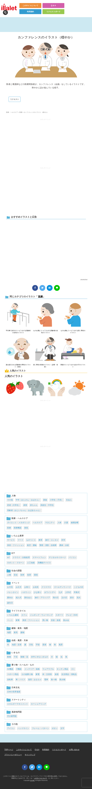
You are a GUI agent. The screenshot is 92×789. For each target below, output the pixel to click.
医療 (20, 112)
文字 (62, 728)
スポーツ (59, 615)
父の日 (64, 597)
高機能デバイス (44, 563)
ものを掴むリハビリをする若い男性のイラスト (73, 331)
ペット (10, 620)
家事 (18, 620)
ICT (13, 553)
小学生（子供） (56, 500)
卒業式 (76, 592)
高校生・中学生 (47, 505)
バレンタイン (12, 592)
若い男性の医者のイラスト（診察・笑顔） (45, 366)
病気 (26, 528)
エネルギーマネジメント (17, 704)
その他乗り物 (27, 674)
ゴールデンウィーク (62, 587)
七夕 (60, 592)
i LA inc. (32, 780)
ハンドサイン (23, 728)
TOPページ (8, 750)
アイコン (11, 728)
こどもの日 (78, 587)
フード (20, 540)
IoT (8, 557)
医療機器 (17, 528)
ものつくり (31, 540)
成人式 (18, 597)
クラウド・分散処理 (21, 557)
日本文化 (16, 687)
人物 (14, 495)
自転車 (10, 679)
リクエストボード (53, 12)
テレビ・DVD (72, 615)
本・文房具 (47, 674)
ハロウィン (26, 592)
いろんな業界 (18, 536)
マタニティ (50, 522)
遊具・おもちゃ (34, 679)
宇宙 (38, 645)
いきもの (16, 652)
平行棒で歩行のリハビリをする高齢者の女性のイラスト (18, 331)
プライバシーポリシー (13, 755)
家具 (16, 632)
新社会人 (28, 597)
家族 (45, 500)
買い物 (45, 620)
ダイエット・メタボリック (18, 522)
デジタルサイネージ (57, 557)
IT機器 (19, 669)
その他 (10, 500)
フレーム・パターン (40, 728)
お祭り (27, 587)
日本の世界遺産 (13, 692)
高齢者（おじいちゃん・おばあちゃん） (24, 510)
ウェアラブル (48, 669)
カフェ (24, 615)
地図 (9, 632)
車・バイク (20, 679)
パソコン (72, 557)
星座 (44, 645)
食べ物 (54, 679)
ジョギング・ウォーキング (41, 615)
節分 (72, 597)
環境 (36, 575)
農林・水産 (64, 545)
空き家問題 (12, 716)
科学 (63, 540)
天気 (31, 645)
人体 (59, 522)
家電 (37, 674)
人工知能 (31, 563)
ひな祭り (37, 592)
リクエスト (14, 99)
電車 (46, 679)
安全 (16, 575)
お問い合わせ (74, 750)
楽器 (57, 674)
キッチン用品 (62, 669)
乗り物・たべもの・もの (23, 665)
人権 (9, 575)
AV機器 (10, 669)
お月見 (10, 587)
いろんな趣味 (12, 615)
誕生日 (10, 603)
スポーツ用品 (12, 674)
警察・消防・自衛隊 (47, 545)
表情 (25, 505)
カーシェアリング (38, 704)
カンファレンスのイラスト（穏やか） (46, 37)
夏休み (10, 597)
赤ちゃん (34, 505)
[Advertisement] (45, 141)
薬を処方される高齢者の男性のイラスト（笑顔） (18, 366)
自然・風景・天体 (20, 640)
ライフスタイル (19, 611)
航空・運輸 (32, 545)
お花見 (36, 587)
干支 (16, 657)
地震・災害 (16, 645)
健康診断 (74, 522)
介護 (66, 522)
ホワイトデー (50, 592)
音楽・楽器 (55, 620)
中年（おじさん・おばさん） (28, 500)
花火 (78, 597)
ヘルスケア (37, 522)
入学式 (68, 592)
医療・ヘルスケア (12, 112)
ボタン (55, 728)
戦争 (22, 575)
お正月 (18, 587)
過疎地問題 (17, 712)
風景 (61, 645)
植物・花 (24, 657)
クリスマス (46, 587)
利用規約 (30, 12)
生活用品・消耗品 (69, 674)
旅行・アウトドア (42, 597)
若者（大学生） (13, 505)
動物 (9, 657)
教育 (40, 540)
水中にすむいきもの (39, 657)
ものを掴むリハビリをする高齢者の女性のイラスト (45, 331)
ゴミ (73, 669)
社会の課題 (17, 570)
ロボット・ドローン (15, 563)
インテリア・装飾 (32, 669)
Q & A (53, 6)
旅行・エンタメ (52, 540)
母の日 (56, 597)
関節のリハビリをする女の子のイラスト (73, 366)
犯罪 (29, 575)
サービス (11, 540)
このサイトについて (30, 6)
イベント (16, 583)
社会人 (69, 500)
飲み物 (62, 679)
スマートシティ (19, 699)
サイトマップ (30, 755)
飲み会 (66, 620)
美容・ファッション (15, 545)
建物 (22, 632)
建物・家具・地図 (20, 628)
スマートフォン (39, 557)
